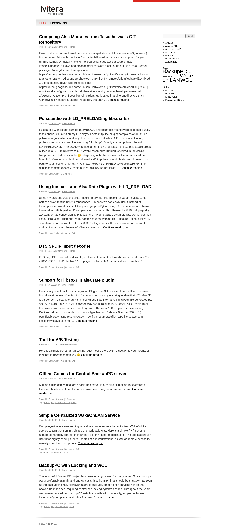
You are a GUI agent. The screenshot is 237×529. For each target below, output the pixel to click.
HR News (169, 93)
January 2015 (171, 46)
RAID (74, 402)
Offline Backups (62, 402)
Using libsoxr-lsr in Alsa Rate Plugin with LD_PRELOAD (95, 186)
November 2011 (172, 59)
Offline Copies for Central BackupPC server (83, 373)
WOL (66, 452)
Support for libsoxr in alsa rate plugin (76, 280)
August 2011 (171, 62)
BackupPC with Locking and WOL (73, 465)
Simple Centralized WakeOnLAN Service (79, 415)
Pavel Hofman (68, 47)
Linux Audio (53, 105)
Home (43, 23)
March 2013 (171, 55)
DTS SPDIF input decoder (64, 246)
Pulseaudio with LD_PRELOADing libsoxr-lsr (84, 118)
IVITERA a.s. (171, 97)
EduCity (169, 90)
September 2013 (173, 49)
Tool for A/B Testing (59, 339)
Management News (174, 100)
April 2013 (170, 52)
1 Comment (66, 174)
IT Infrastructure (58, 23)
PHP (46, 452)
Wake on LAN (56, 452)
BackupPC (49, 402)
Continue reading (120, 99)
